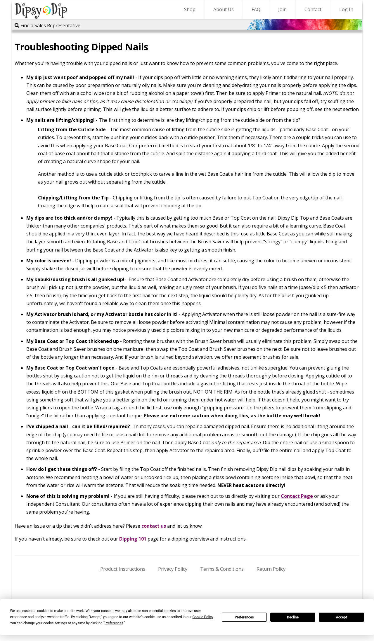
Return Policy (271, 569)
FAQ (256, 9)
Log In (346, 9)
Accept (341, 617)
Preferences (244, 617)
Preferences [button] (114, 623)
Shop (189, 9)
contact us (153, 526)
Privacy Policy (172, 569)
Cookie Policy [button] (203, 617)
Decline (293, 617)
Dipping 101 (132, 539)
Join (282, 9)
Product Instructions (122, 569)
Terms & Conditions (222, 569)
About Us (223, 9)
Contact (312, 9)
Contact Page (297, 496)
